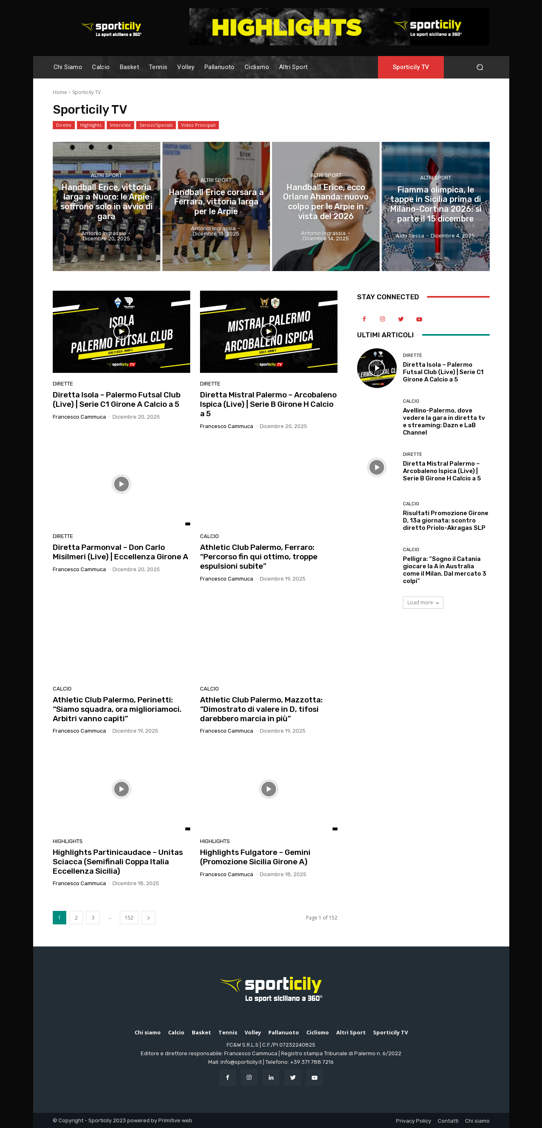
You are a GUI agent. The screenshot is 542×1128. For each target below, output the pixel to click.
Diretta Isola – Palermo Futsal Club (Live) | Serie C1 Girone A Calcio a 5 (116, 399)
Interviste (120, 125)
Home (60, 92)
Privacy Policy (413, 1121)
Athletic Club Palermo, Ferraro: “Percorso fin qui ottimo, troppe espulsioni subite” (258, 557)
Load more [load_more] (423, 602)
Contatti (448, 1121)
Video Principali (198, 125)
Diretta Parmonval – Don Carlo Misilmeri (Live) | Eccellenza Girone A (120, 552)
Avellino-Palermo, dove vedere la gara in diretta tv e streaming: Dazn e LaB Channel (444, 421)
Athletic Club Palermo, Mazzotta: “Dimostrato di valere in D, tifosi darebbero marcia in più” (261, 709)
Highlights (91, 125)
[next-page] (148, 917)
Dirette (64, 125)
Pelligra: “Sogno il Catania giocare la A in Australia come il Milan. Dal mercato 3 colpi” (444, 570)
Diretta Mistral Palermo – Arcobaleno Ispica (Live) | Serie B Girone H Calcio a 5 (268, 404)
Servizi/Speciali (156, 125)
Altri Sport (106, 175)
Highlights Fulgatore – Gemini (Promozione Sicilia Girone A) (255, 857)
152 (129, 917)
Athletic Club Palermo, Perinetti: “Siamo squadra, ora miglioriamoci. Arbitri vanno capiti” (117, 709)
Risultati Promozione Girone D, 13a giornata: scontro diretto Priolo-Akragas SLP (445, 520)
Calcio (209, 536)
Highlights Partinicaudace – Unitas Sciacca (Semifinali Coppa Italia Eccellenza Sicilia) (118, 862)
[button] (480, 67)
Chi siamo (477, 1121)
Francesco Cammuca (79, 417)
